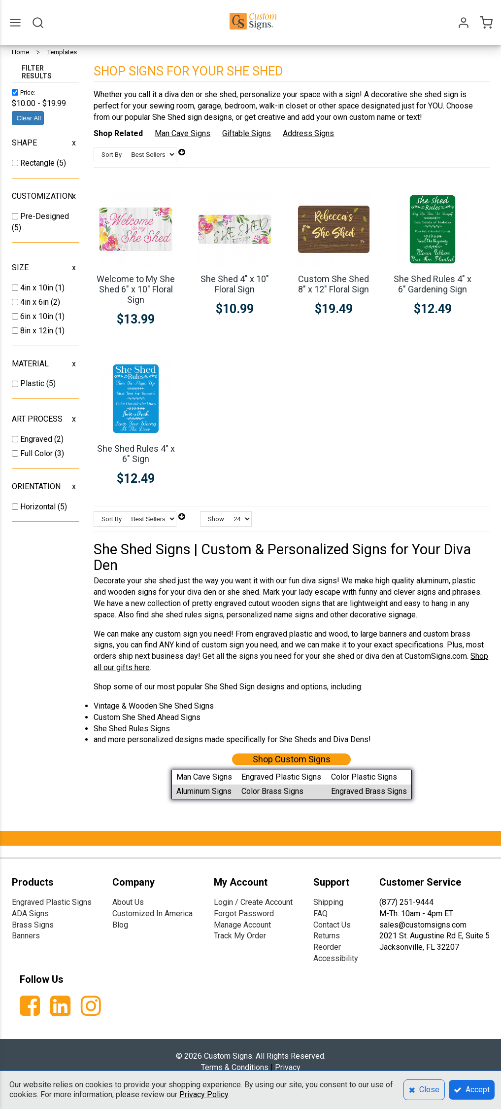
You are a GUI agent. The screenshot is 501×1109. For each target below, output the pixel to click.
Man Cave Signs (182, 133)
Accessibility (335, 958)
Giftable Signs (246, 133)
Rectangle (38, 163)
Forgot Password (244, 913)
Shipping (328, 902)
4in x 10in (37, 287)
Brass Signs (33, 925)
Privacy (288, 1067)
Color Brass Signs (272, 791)
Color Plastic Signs (364, 777)
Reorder (327, 947)
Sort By (111, 154)
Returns (326, 935)
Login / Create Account (253, 902)
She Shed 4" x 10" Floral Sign (234, 284)
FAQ (320, 913)
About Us (128, 902)
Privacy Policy (203, 1094)
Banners (26, 935)
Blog (120, 925)
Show (216, 519)
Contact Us (332, 925)
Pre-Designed (44, 216)
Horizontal (39, 506)
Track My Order (240, 935)
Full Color (37, 453)
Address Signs (308, 133)
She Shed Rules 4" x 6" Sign (136, 453)
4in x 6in (35, 302)
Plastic (33, 383)
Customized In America (152, 913)
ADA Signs (30, 913)
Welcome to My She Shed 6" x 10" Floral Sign (136, 289)
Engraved (37, 439)
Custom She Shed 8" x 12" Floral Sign (333, 284)
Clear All (29, 118)
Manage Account (242, 925)
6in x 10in (37, 316)
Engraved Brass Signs (369, 791)
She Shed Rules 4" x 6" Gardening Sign (432, 284)
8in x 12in (37, 330)
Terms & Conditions (234, 1067)
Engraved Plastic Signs (281, 777)
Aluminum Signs (204, 791)
